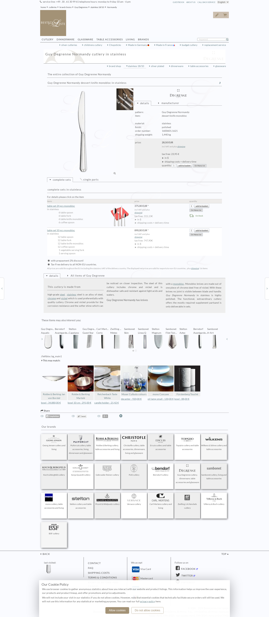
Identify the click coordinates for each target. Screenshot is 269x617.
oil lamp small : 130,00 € (161, 399)
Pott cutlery (134, 470)
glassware (220, 66)
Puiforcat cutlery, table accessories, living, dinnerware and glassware (80, 444)
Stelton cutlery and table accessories (80, 501)
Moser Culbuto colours (134, 381)
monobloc (178, 283)
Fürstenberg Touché (187, 381)
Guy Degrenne (81, 7)
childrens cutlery (93, 45)
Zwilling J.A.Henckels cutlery (187, 501)
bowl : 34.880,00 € (51, 402)
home (43, 7)
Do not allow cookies (147, 610)
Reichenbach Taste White (107, 383)
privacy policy (147, 601)
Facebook (188, 569)
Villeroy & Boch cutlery (214, 499)
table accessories (199, 66)
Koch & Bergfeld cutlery (54, 470)
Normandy (112, 7)
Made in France (164, 45)
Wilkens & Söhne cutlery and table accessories (214, 443)
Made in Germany (137, 45)
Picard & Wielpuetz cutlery (107, 499)
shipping (181, 146)
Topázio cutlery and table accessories (187, 443)
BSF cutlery (54, 529)
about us (190, 2)
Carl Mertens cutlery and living (160, 501)
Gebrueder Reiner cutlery (107, 470)
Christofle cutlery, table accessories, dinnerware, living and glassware (134, 444)
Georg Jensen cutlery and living (54, 443)
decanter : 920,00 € (131, 399)
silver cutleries (69, 45)
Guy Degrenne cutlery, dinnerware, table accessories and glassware (187, 474)
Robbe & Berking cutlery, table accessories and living (107, 443)
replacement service (215, 45)
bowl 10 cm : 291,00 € (79, 402)
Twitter (187, 575)
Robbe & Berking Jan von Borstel (54, 383)
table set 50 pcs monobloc (61, 230)
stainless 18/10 (97, 7)
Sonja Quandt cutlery (80, 470)
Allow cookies (117, 610)
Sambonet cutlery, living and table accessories (214, 472)
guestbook (178, 2)
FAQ (90, 568)
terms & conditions (102, 577)
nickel (64, 298)
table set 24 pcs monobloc (89, 206)
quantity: (167, 165)
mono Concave (161, 381)
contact (94, 563)
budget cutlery (189, 45)
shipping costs (99, 572)
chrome (52, 298)
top (224, 554)
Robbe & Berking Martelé (81, 383)
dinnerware (177, 66)
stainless (71, 294)
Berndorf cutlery (160, 470)
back (46, 554)
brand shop (115, 66)
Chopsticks (115, 45)
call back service (206, 2)
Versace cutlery (134, 499)
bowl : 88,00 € (181, 399)
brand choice (65, 7)
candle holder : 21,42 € (106, 402)
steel (62, 294)
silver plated (157, 66)
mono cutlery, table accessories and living (54, 501)
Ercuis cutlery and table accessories (160, 443)
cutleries (53, 7)
